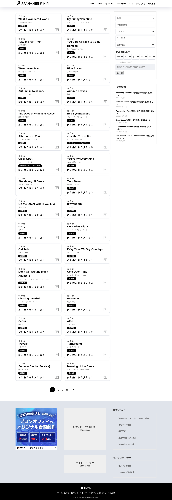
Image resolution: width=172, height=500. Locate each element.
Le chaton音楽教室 (126, 472)
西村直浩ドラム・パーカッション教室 (134, 418)
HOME (86, 487)
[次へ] (73, 389)
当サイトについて (106, 4)
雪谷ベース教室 (125, 425)
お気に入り (140, 4)
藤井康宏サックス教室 (128, 438)
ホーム (93, 4)
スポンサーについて (124, 4)
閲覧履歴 (151, 4)
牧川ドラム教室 (125, 466)
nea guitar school (126, 444)
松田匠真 (122, 431)
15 (67, 389)
